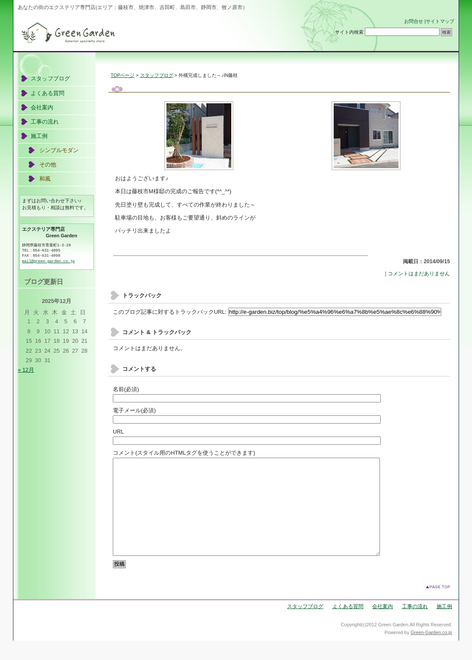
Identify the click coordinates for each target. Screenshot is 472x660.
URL (118, 431)
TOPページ (122, 75)
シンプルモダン (59, 150)
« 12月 (26, 370)
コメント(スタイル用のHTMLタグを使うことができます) (184, 453)
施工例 (39, 136)
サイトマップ (440, 21)
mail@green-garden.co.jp (48, 261)
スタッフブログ (156, 75)
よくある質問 (47, 93)
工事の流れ (45, 121)
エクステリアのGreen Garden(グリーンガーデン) (147, 33)
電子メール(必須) (134, 410)
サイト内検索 (349, 32)
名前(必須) (126, 389)
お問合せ (413, 21)
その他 (47, 164)
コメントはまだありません (419, 274)
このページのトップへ (438, 606)
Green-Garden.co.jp (431, 651)
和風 (45, 178)
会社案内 (42, 107)
